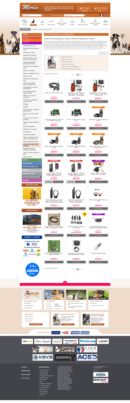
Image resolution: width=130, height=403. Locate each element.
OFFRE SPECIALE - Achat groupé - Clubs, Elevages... (30, 58)
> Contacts (41, 395)
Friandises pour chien (28, 52)
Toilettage (25, 104)
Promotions (26, 37)
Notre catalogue (56, 304)
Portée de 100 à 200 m (67, 56)
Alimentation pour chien (29, 45)
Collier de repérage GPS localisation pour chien (29, 63)
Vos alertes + (50, 308)
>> (82, 74)
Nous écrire (94, 303)
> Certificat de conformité (45, 383)
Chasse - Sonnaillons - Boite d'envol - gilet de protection (30, 138)
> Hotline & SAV (43, 389)
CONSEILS (105, 24)
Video (49, 181)
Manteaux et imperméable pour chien (31, 123)
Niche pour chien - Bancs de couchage (30, 118)
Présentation (28, 303)
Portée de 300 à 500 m (67, 59)
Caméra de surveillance (29, 134)
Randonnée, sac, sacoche (30, 129)
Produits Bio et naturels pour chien (30, 79)
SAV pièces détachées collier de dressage (71, 68)
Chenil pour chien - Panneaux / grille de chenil (31, 110)
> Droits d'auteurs (43, 393)
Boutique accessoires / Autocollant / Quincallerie (29, 149)
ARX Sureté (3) (29, 316)
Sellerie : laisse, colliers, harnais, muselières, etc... (30, 83)
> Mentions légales (43, 377)
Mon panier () (101, 8)
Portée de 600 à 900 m (67, 61)
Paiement (49, 306)
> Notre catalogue (43, 373)
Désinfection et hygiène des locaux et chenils (30, 100)
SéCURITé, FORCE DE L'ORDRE (95, 24)
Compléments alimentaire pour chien (31, 49)
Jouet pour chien (27, 76)
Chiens (34, 29)
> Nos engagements (44, 387)
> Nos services (42, 379)
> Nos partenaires (43, 391)
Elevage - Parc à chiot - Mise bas (30, 114)
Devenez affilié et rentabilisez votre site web (75, 307)
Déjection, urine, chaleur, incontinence (29, 96)
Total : (100, 10)
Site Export (58, 308)
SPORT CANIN (51, 24)
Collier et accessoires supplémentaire (70, 66)
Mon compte (84, 8)
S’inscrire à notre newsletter (97, 305)
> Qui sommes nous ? (44, 370)
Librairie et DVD (27, 156)
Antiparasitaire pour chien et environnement (30, 88)
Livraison (49, 303)
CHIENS (33, 24)
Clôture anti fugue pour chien (30, 141)
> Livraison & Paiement (45, 385)
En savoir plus (67, 324)
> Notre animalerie (43, 372)
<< (73, 74)
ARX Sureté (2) (29, 318)
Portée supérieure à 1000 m (68, 64)
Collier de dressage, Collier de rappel (30, 145)
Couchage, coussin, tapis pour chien (31, 67)
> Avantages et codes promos (46, 375)
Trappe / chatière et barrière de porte (31, 153)
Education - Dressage (28, 70)
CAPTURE (72, 24)
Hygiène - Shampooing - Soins (31, 73)
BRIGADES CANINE (83, 24)
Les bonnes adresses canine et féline (76, 304)
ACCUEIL (24, 24)
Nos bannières (59, 306)
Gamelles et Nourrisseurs (29, 55)
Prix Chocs (26, 43)
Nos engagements (29, 305)
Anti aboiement (27, 131)
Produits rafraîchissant (29, 126)
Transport (25, 106)
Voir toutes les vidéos (36, 324)
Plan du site (95, 370)
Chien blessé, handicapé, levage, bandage (29, 92)
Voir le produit (54, 101)
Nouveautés (26, 40)
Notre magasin (28, 307)
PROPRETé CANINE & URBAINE (62, 24)
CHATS (42, 24)
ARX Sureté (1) (29, 321)
